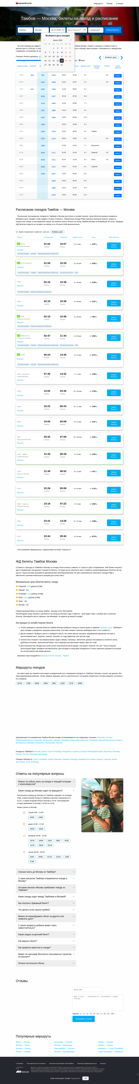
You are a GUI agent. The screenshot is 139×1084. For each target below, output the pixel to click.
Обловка (30, 743)
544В (32, 857)
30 (58, 65)
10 (62, 52)
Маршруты (98, 3)
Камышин (38, 740)
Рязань (19, 754)
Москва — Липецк (105, 1045)
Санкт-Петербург (55, 751)
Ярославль (20, 762)
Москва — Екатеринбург (64, 1052)
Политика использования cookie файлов (61, 1063)
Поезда (109, 3)
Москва (37, 751)
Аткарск (118, 740)
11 (66, 52)
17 (62, 56)
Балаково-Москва (23, 246)
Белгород (35, 762)
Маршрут (20, 250)
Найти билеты (113, 30)
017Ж (49, 857)
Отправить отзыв (84, 1019)
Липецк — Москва (105, 1042)
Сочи (28, 762)
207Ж (32, 841)
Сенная (57, 740)
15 (54, 56)
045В (46, 683)
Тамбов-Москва (22, 376)
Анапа (114, 759)
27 (45, 65)
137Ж (71, 683)
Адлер (44, 751)
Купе (83, 60)
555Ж (32, 829)
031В (62, 683)
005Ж (37, 683)
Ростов (25, 754)
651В (67, 841)
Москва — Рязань (23, 1048)
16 (58, 56)
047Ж (20, 683)
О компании (19, 1063)
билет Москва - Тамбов (59, 656)
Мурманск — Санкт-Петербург (110, 1048)
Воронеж (107, 751)
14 (50, 56)
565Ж (41, 845)
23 (58, 61)
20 (45, 61)
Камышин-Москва (23, 319)
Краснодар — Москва (63, 1042)
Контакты (103, 1063)
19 (70, 56)
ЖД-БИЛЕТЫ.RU (25, 3)
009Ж (80, 683)
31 (62, 65)
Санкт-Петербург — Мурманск (110, 1052)
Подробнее (75, 1078)
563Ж (41, 829)
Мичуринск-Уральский (70, 740)
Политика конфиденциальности (87, 1063)
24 (62, 61)
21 (50, 61)
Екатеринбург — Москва (64, 1048)
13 (45, 56)
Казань (93, 759)
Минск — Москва (23, 1042)
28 (50, 65)
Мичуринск (66, 751)
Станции (119, 3)
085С (54, 683)
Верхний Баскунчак (106, 740)
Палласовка (50, 743)
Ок (85, 1078)
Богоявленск (21, 743)
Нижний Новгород (70, 759)
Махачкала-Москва (24, 439)
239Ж (41, 817)
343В (67, 857)
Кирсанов (84, 740)
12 (70, 52)
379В (28, 683)
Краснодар (42, 754)
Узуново (59, 743)
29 (54, 65)
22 (54, 61)
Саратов (76, 751)
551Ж (50, 845)
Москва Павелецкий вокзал (91, 751)
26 (70, 61)
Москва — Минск (23, 1045)
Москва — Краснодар (63, 1045)
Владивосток (83, 759)
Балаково (101, 737)
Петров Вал (48, 740)
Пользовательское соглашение (36, 1063)
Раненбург (93, 740)
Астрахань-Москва (24, 338)
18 (66, 56)
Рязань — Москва (23, 1052)
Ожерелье (39, 743)
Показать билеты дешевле (27, 56)
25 (66, 61)
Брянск (100, 759)
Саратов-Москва (23, 474)
